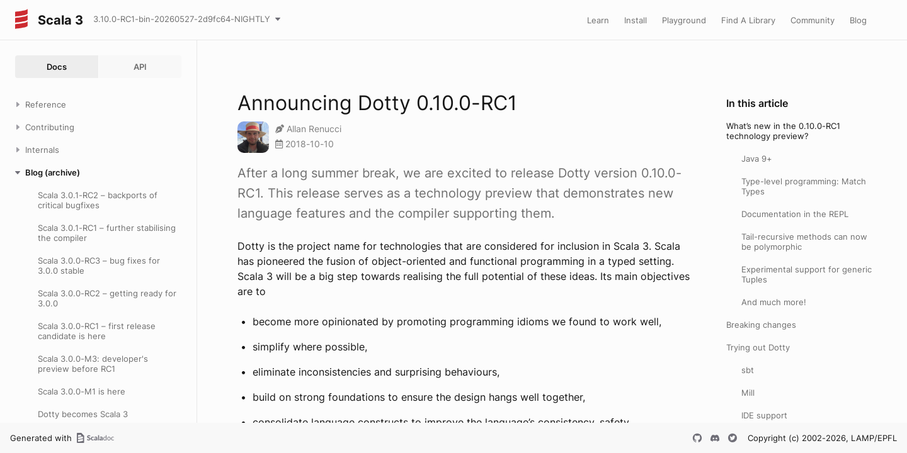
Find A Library (748, 20)
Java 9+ (756, 159)
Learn (598, 20)
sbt (747, 370)
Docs (57, 67)
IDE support (764, 415)
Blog (858, 20)
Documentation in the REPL (794, 214)
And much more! (773, 302)
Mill (748, 393)
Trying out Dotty (758, 347)
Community (812, 20)
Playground (684, 20)
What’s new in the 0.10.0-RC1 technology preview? (783, 131)
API (140, 67)
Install (635, 20)
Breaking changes (761, 325)
